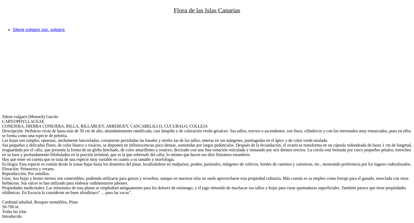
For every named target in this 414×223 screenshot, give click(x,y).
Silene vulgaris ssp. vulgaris (39, 29)
